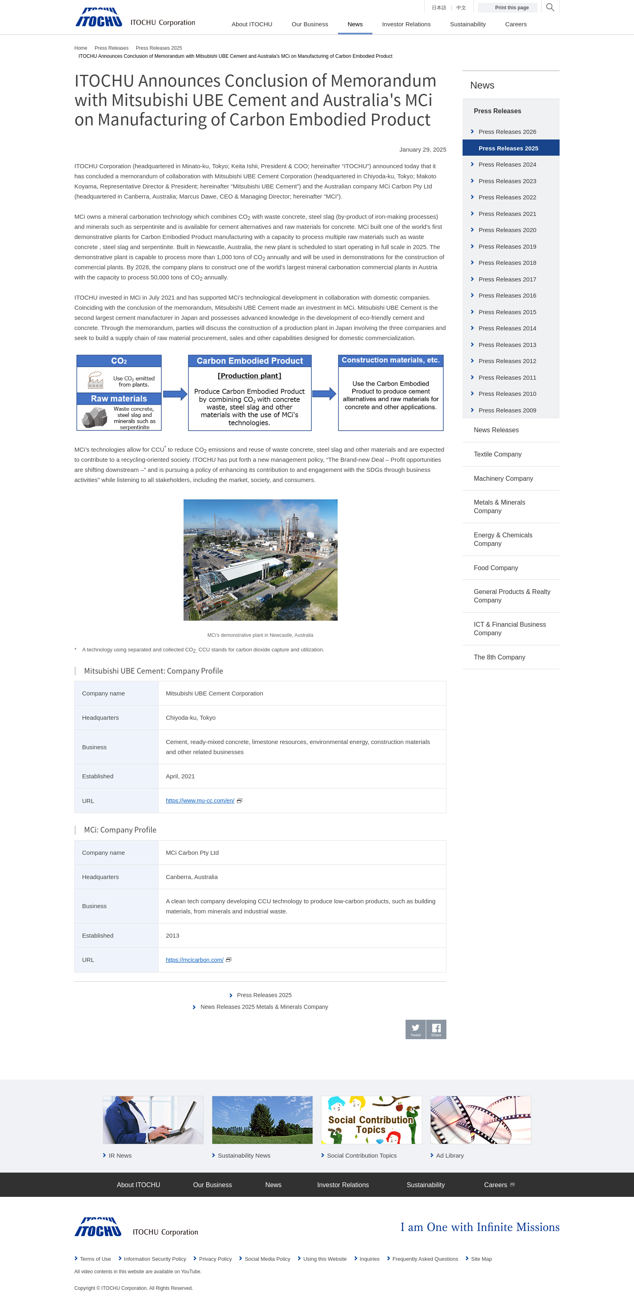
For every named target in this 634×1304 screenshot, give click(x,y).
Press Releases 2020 (508, 229)
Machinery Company (503, 478)
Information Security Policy (155, 1259)
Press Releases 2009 (508, 410)
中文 (461, 8)
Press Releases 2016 (508, 295)
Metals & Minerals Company (499, 506)
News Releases (496, 430)
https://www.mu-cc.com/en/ (202, 800)
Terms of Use (95, 1259)
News (482, 85)
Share (436, 1035)
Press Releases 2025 (265, 994)
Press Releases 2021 (508, 213)
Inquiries (370, 1259)
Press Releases (497, 111)
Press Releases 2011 (508, 377)
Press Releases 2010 (508, 393)
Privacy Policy (215, 1259)
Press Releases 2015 (508, 312)
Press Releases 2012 (508, 360)
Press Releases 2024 (508, 164)
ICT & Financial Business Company (510, 628)
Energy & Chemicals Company (503, 539)
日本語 (439, 8)
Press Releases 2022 (508, 197)
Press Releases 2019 (508, 246)
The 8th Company (499, 657)
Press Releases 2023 (508, 181)
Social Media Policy (267, 1259)
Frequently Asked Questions (426, 1259)
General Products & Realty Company (512, 596)
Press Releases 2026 (508, 131)
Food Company (496, 567)
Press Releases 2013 (508, 344)
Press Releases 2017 (508, 279)
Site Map (481, 1259)
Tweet (415, 1035)
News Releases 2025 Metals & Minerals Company (264, 1005)
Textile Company (498, 454)
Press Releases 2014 (508, 328)
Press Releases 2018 (508, 262)
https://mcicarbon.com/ (196, 959)
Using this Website (325, 1259)
